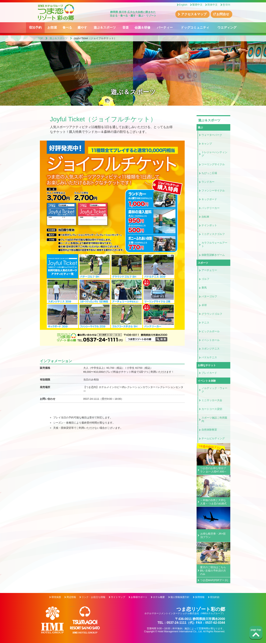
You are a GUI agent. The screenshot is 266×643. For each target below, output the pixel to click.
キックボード (209, 199)
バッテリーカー (211, 208)
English (183, 4)
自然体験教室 (209, 429)
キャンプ (207, 143)
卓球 (204, 305)
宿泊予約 (35, 27)
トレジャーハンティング (214, 154)
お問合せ (222, 14)
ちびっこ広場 (209, 173)
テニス (205, 322)
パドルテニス (209, 357)
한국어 (226, 4)
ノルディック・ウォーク (214, 390)
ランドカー (208, 181)
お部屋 (52, 27)
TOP (40, 38)
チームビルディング (213, 438)
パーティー (165, 27)
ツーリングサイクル (213, 164)
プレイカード (209, 372)
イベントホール (211, 340)
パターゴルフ (209, 296)
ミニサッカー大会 (212, 400)
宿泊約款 (215, 597)
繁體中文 (197, 4)
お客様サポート (139, 597)
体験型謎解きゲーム (213, 254)
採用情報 (200, 597)
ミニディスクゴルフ (213, 234)
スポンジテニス (211, 348)
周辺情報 (71, 597)
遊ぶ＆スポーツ (105, 27)
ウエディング (226, 27)
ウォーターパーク (212, 134)
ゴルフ (205, 278)
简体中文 (212, 4)
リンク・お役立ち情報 (93, 597)
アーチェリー (209, 270)
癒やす (82, 27)
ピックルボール (211, 331)
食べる (67, 27)
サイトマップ (118, 597)
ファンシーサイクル (213, 190)
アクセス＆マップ (193, 14)
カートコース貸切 (212, 408)
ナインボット (209, 225)
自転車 (205, 216)
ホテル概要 (159, 597)
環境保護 (56, 597)
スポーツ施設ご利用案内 (214, 419)
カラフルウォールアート (214, 244)
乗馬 (204, 287)
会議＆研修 (142, 27)
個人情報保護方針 (179, 597)
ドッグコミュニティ (195, 27)
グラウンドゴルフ (212, 313)
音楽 (125, 27)
